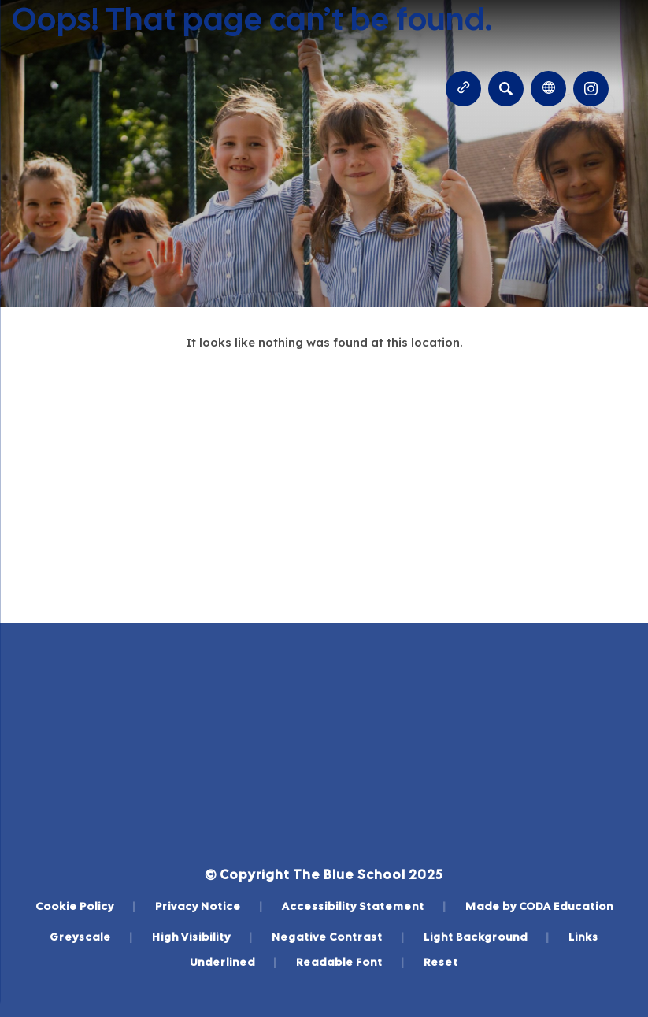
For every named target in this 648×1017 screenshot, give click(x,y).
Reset (441, 962)
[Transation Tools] (548, 88)
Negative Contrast (338, 937)
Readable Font (350, 962)
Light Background (487, 937)
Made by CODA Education (539, 906)
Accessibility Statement (364, 906)
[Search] (506, 88)
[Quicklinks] (463, 88)
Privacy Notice (209, 906)
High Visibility (202, 937)
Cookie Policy (85, 906)
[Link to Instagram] (591, 88)
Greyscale (91, 937)
